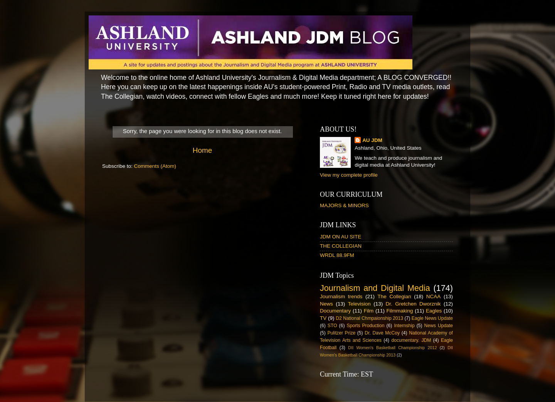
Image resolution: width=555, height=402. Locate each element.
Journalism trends (341, 296)
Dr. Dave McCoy (382, 333)
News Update (438, 325)
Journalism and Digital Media (375, 288)
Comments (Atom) (155, 166)
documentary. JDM (411, 340)
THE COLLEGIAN (341, 246)
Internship (404, 325)
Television (359, 304)
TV (323, 318)
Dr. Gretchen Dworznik (413, 304)
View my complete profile (349, 175)
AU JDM (372, 140)
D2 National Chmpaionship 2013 (369, 318)
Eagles (434, 311)
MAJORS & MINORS (344, 205)
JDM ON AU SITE (340, 237)
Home (202, 150)
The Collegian (394, 296)
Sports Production (365, 325)
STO (332, 325)
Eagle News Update (432, 318)
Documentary (335, 311)
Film (369, 311)
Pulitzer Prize (341, 333)
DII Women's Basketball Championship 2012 (392, 347)
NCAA (433, 296)
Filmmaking (400, 311)
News (326, 304)
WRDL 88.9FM (337, 255)
